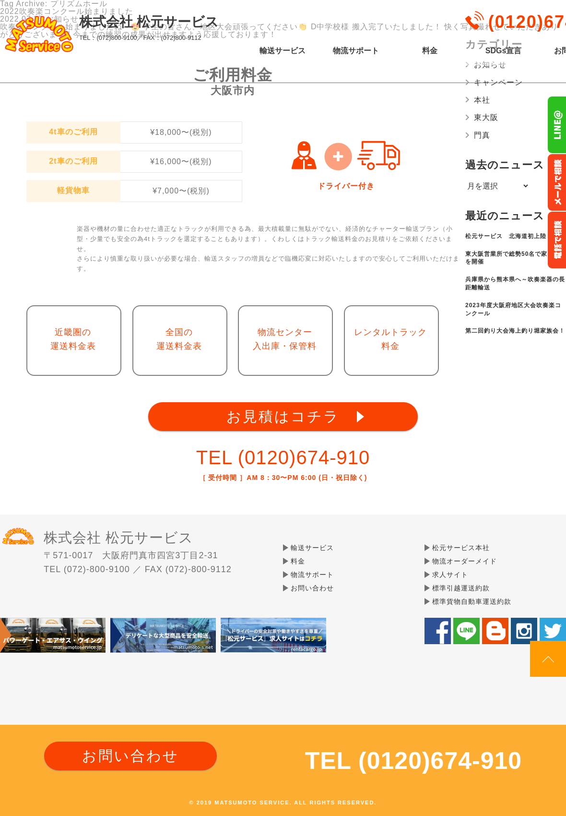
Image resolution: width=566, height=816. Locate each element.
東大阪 (486, 117)
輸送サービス (282, 51)
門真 (482, 135)
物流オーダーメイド (464, 561)
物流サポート (356, 51)
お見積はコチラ (283, 416)
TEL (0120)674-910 (283, 457)
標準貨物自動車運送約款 (471, 601)
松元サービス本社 (461, 548)
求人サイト (450, 574)
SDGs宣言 (503, 51)
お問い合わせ (312, 588)
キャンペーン (498, 82)
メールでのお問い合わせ (556, 182)
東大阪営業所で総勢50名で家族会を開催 (512, 258)
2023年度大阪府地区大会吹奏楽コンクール (513, 309)
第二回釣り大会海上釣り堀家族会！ (515, 330)
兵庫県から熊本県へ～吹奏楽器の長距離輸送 (515, 283)
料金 (429, 51)
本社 (482, 100)
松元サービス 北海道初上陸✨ (509, 236)
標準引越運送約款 (461, 588)
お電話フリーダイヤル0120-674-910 (556, 240)
